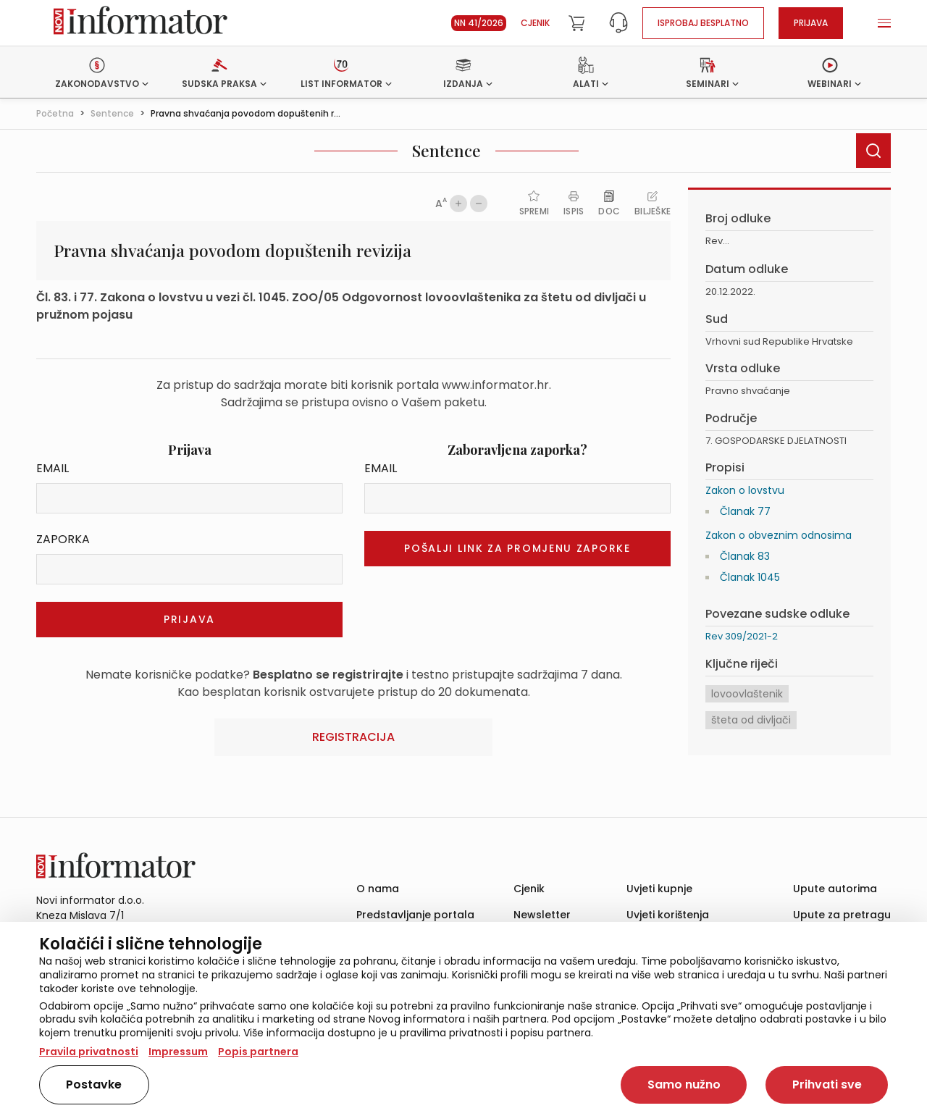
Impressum (178, 1051)
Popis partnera (258, 1051)
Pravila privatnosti (88, 1051)
